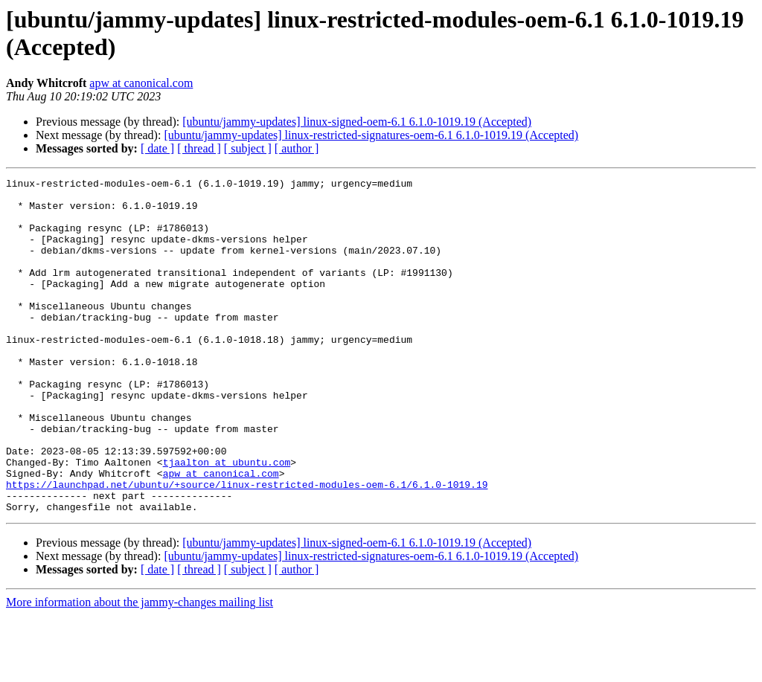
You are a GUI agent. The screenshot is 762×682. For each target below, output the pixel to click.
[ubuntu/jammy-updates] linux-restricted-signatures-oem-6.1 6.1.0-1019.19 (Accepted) (371, 135)
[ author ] (297, 148)
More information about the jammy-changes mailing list (139, 669)
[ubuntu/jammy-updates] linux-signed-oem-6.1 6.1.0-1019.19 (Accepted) (356, 121)
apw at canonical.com (141, 83)
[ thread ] (199, 148)
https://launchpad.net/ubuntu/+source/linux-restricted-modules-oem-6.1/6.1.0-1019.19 (246, 546)
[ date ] (157, 148)
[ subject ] (248, 148)
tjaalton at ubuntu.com (227, 520)
